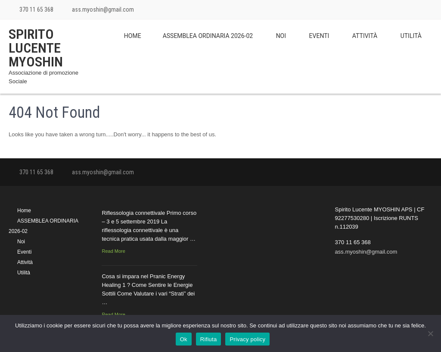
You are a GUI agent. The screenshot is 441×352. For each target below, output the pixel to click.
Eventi (319, 35)
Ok (183, 339)
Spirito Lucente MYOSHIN (36, 48)
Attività (364, 35)
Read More (113, 251)
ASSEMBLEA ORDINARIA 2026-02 (208, 35)
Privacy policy (247, 339)
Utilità (411, 35)
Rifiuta (208, 339)
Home (132, 35)
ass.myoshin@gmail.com (103, 9)
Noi (281, 35)
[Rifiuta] (430, 333)
